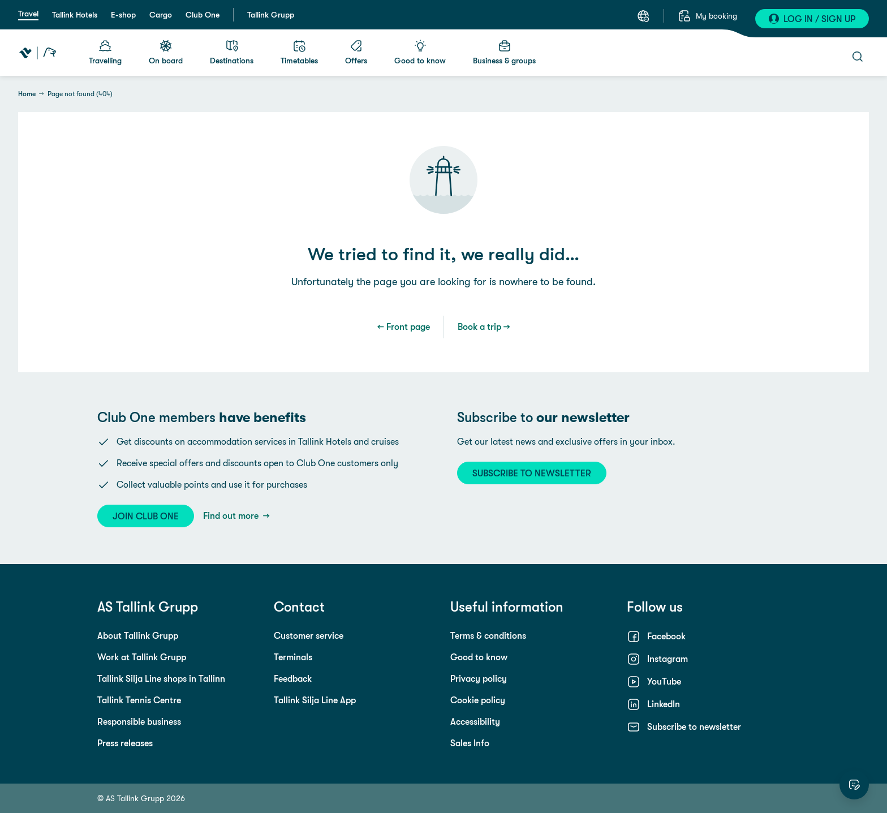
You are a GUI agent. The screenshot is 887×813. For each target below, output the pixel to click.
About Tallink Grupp (137, 635)
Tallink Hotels (74, 14)
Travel (28, 13)
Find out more (232, 515)
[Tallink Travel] (37, 52)
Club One (202, 14)
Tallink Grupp (270, 14)
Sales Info (469, 743)
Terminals (293, 657)
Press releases (125, 743)
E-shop (123, 14)
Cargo (160, 14)
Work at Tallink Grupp (141, 657)
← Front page (403, 326)
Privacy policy (478, 678)
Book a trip (479, 326)
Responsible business (139, 721)
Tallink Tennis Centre (139, 700)
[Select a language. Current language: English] (643, 16)
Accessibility (475, 721)
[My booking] (707, 16)
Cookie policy (477, 700)
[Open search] (857, 56)
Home (27, 94)
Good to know (478, 657)
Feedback (293, 678)
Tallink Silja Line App (315, 700)
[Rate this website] (854, 784)
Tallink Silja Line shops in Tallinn (161, 678)
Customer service (308, 635)
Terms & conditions (488, 635)
